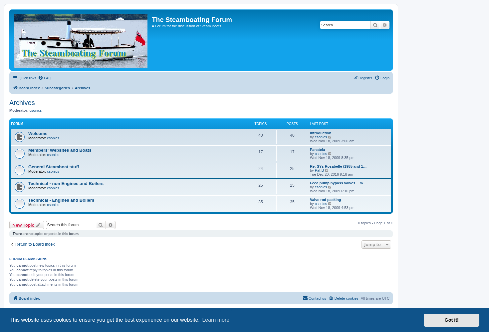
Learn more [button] (215, 320)
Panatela (317, 150)
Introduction (320, 133)
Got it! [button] (452, 320)
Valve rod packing (325, 200)
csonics (36, 110)
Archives (22, 102)
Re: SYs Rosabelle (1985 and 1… (338, 166)
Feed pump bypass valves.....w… (338, 183)
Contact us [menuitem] (314, 298)
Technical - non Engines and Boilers (66, 183)
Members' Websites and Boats (60, 150)
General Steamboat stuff (53, 166)
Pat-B (319, 170)
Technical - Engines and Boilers (61, 200)
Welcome (38, 133)
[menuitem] (44, 78)
